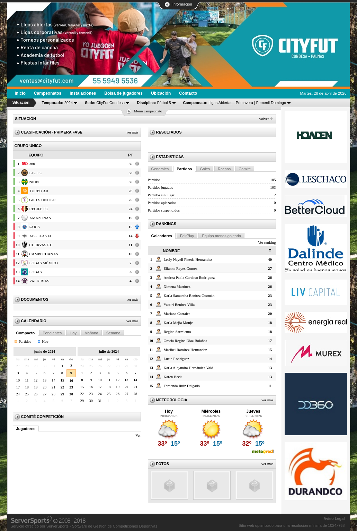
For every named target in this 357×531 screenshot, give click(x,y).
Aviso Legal (334, 518)
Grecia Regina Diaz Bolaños (185, 341)
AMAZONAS (40, 218)
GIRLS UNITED (42, 200)
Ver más (132, 132)
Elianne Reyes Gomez (181, 268)
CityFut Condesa (105, 103)
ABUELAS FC (41, 236)
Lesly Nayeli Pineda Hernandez (188, 259)
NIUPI (34, 182)
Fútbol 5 (154, 103)
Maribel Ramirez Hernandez (185, 350)
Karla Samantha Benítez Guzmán (189, 295)
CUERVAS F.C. (41, 245)
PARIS (34, 227)
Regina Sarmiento (177, 331)
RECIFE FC (38, 209)
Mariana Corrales (177, 313)
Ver (138, 435)
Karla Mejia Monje (178, 322)
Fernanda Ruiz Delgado (182, 386)
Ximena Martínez (177, 286)
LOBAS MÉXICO (43, 263)
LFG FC (35, 173)
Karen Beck (173, 377)
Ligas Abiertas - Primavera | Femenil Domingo (234, 103)
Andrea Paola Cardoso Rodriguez (189, 277)
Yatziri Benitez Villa (179, 304)
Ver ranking (267, 242)
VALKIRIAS (39, 281)
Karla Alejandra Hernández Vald (188, 368)
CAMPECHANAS (43, 254)
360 (32, 164)
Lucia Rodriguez (176, 359)
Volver (264, 119)
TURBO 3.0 (38, 191)
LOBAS (35, 272)
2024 (57, 103)
